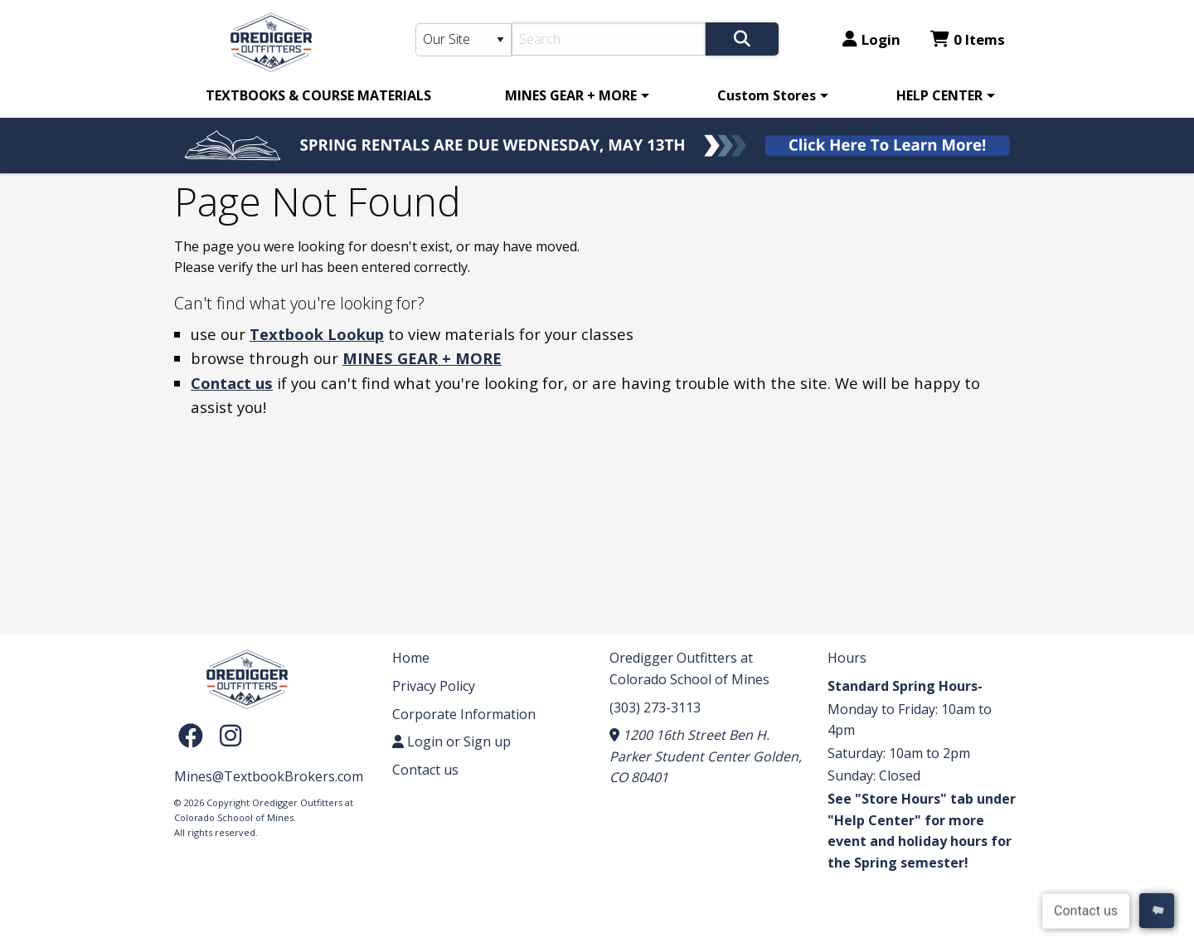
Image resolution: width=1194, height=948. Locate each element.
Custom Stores (766, 95)
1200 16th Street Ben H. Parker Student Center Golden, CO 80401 (705, 756)
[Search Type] (463, 39)
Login (871, 39)
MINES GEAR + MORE (571, 95)
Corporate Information (464, 714)
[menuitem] (318, 95)
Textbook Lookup (317, 333)
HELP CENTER (939, 95)
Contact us (232, 382)
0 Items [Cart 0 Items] (967, 39)
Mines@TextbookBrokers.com (268, 776)
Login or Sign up (451, 741)
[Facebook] (194, 734)
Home (411, 658)
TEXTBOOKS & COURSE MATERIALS (318, 95)
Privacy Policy (433, 686)
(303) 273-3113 (655, 707)
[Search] (609, 39)
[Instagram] (230, 734)
